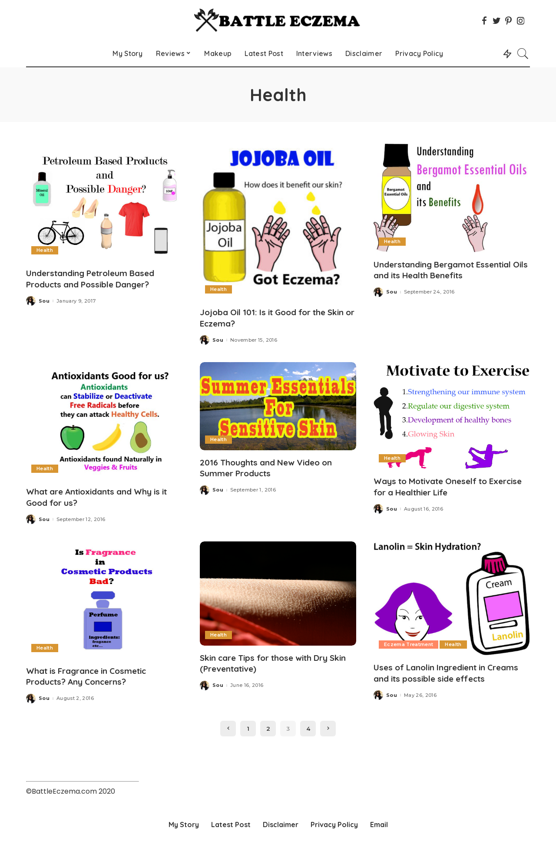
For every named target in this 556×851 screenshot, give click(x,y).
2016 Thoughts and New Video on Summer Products (270, 467)
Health (44, 250)
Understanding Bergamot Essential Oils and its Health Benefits (449, 269)
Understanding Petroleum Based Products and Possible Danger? (95, 278)
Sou (44, 300)
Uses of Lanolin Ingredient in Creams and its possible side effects (451, 672)
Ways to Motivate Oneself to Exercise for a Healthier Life (436, 486)
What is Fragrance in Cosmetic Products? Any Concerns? (92, 675)
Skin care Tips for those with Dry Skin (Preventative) (269, 662)
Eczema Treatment (409, 643)
